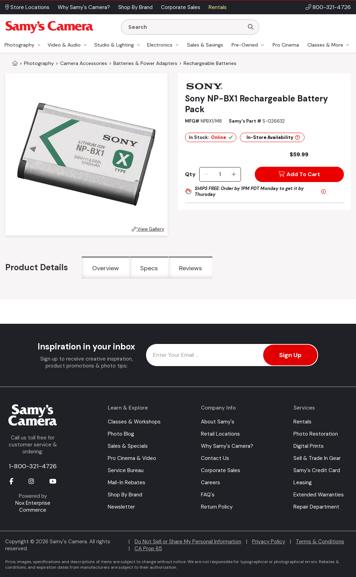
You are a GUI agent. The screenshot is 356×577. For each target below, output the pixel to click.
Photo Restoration (315, 433)
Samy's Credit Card (316, 470)
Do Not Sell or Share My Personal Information (188, 541)
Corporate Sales (220, 470)
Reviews (190, 268)
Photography (19, 45)
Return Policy (217, 506)
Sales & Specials (128, 446)
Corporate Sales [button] (180, 7)
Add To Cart (299, 174)
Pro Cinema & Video (132, 458)
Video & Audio (64, 45)
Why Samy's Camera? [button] (84, 7)
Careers (210, 482)
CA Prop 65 (148, 548)
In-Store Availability (273, 137)
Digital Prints (308, 446)
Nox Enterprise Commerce (32, 506)
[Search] (251, 27)
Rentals (302, 421)
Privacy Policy (268, 541)
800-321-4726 (332, 7)
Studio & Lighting (114, 45)
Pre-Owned (245, 45)
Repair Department (316, 506)
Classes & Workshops (134, 421)
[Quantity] (220, 174)
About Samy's (217, 421)
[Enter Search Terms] (185, 27)
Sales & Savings (205, 45)
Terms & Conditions (320, 541)
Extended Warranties (318, 494)
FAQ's (208, 494)
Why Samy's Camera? (227, 446)
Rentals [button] (218, 7)
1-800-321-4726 (33, 466)
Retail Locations (220, 433)
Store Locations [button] (27, 7)
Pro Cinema (286, 45)
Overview (105, 268)
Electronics (159, 45)
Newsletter (121, 506)
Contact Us (215, 458)
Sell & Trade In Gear (317, 458)
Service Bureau (126, 470)
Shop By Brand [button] (135, 7)
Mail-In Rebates (126, 482)
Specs (149, 268)
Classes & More (325, 45)
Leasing (302, 482)
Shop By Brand (125, 494)
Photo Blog (121, 433)
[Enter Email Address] (232, 355)
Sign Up (290, 355)
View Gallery (148, 229)
